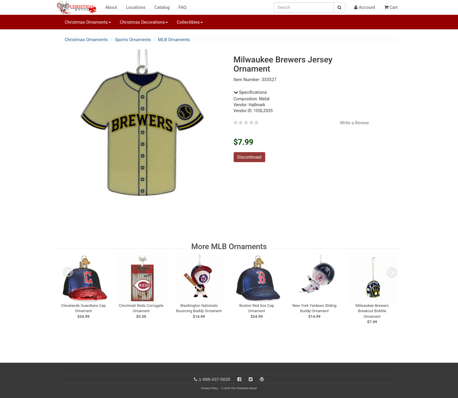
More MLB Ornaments (229, 246)
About (111, 7)
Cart (391, 7)
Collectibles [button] (190, 22)
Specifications (250, 92)
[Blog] (262, 379)
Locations (135, 7)
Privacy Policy (209, 388)
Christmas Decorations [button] (144, 22)
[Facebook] (239, 379)
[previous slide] (68, 272)
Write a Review (354, 122)
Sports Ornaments (133, 39)
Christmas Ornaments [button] (88, 22)
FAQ (183, 7)
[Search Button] (339, 7)
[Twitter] (251, 379)
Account (364, 7)
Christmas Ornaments (86, 39)
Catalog (162, 7)
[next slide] (392, 272)
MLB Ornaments (174, 39)
